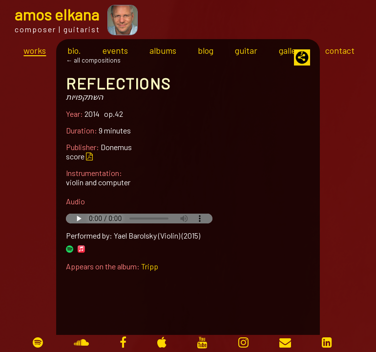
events (115, 50)
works (34, 50)
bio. (74, 50)
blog (205, 50)
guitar (246, 50)
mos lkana (57, 14)
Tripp (149, 266)
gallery (291, 50)
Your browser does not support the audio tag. (139, 218)
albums (162, 50)
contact (340, 50)
